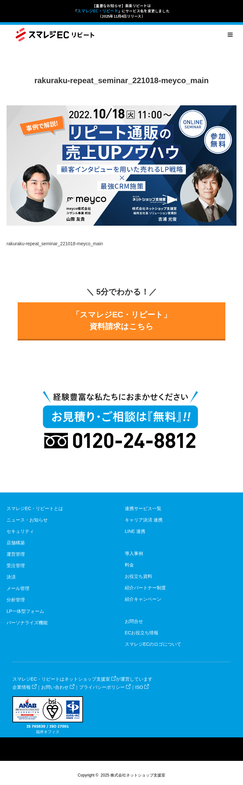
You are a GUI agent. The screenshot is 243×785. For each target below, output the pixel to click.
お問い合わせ (57, 687)
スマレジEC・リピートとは (35, 508)
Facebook (115, 742)
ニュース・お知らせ (27, 519)
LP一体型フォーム (25, 611)
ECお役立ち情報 (141, 632)
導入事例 (134, 553)
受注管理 (16, 565)
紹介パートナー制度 (145, 587)
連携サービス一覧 (143, 508)
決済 (11, 577)
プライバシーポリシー (105, 687)
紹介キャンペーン (143, 599)
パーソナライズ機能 (27, 622)
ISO (142, 687)
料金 (129, 564)
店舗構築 (16, 542)
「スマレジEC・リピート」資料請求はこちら (121, 320)
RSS (128, 742)
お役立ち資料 (138, 576)
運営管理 (16, 554)
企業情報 (24, 687)
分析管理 (16, 599)
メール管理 (18, 588)
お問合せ (134, 621)
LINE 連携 (135, 531)
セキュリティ (20, 531)
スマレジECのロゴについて (153, 644)
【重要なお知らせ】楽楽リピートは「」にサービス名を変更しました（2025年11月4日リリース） (121, 11)
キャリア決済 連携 (144, 519)
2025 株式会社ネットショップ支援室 (133, 775)
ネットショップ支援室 (90, 679)
